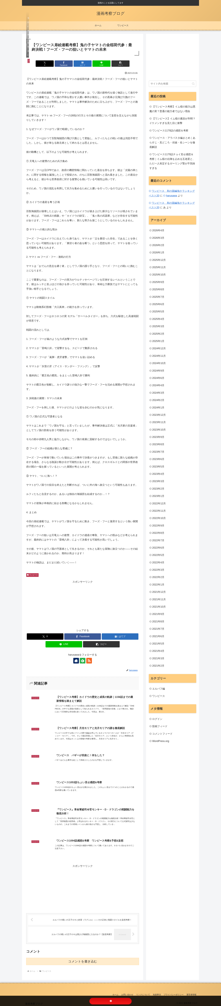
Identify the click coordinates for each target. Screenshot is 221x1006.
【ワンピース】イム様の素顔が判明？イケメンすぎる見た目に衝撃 (172, 121)
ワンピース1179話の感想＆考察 (170, 130)
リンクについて (143, 994)
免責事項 (157, 994)
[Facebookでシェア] (64, 63)
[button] (120, 63)
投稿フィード (159, 726)
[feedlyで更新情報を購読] (82, 660)
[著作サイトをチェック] (76, 660)
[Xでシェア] (45, 63)
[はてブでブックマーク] (83, 63)
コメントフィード (162, 733)
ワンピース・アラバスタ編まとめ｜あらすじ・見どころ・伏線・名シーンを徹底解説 (172, 142)
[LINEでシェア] (101, 63)
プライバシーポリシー (174, 994)
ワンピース (32, 575)
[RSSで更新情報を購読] (89, 660)
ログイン (157, 719)
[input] (172, 84)
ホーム (115, 994)
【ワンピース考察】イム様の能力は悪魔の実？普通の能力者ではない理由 (172, 109)
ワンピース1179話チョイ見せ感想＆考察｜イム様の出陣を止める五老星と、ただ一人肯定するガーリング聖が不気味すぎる (172, 161)
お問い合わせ (127, 994)
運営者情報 (191, 994)
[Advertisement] (82, 603)
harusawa (171, 195)
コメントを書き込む (82, 961)
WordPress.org (160, 741)
